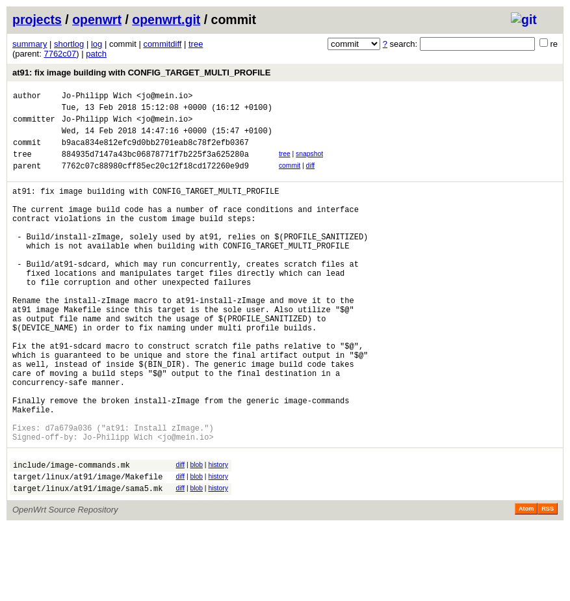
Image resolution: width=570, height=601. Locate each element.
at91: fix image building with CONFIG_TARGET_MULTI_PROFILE (141, 72)
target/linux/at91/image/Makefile (87, 548)
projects (37, 19)
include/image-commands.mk (71, 535)
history (217, 533)
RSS (547, 583)
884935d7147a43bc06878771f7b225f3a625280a (155, 165)
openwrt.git (166, 19)
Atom (526, 583)
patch (96, 54)
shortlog (69, 44)
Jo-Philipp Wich (97, 97)
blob (196, 533)
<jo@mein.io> (164, 97)
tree (195, 44)
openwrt (97, 19)
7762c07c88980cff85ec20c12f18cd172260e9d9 (155, 179)
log (96, 44)
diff (310, 177)
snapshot (309, 163)
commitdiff (162, 44)
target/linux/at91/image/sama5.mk (87, 562)
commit (289, 177)
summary (29, 44)
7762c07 (60, 54)
